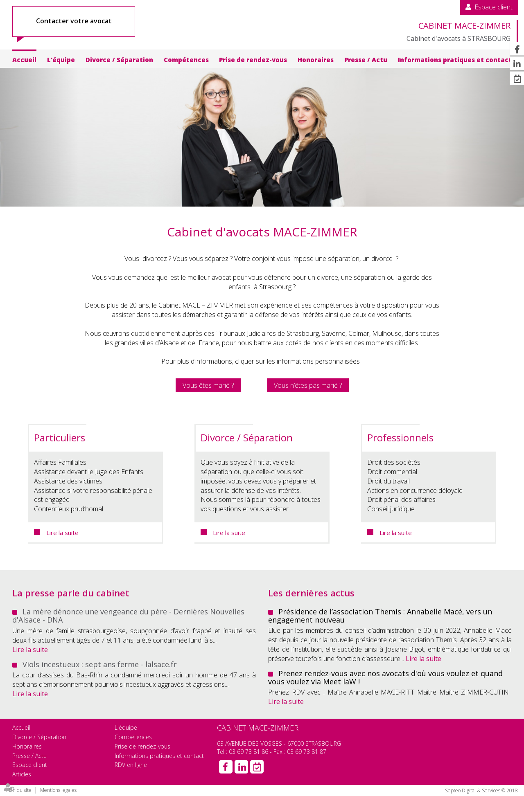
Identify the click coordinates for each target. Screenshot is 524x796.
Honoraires (316, 60)
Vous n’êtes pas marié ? (308, 385)
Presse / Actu (365, 60)
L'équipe (61, 60)
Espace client (493, 6)
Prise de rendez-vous (253, 60)
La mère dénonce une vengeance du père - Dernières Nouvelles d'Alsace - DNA (128, 616)
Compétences (186, 60)
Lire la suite (62, 532)
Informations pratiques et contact (455, 60)
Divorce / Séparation (119, 60)
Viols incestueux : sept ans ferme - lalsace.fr (100, 664)
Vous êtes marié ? (208, 385)
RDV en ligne (131, 765)
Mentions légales (58, 790)
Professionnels (400, 437)
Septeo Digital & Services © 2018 (481, 790)
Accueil (24, 60)
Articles (21, 774)
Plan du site (19, 790)
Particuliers (59, 437)
